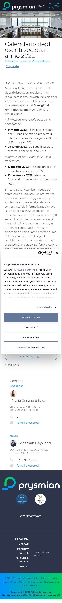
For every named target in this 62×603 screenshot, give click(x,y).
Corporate (12, 66)
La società (22, 539)
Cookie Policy (35, 582)
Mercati (23, 544)
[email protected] (28, 422)
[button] (57, 6)
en (39, 6)
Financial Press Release (35, 61)
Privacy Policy (18, 582)
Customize (31, 327)
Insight (24, 566)
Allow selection (31, 337)
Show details (44, 307)
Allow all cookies (31, 317)
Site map (45, 578)
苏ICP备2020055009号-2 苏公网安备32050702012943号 (31, 595)
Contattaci (31, 516)
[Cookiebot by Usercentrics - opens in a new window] (39, 253)
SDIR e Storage (13, 578)
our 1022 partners (24, 269)
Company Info (30, 578)
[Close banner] (57, 253)
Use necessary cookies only (31, 347)
